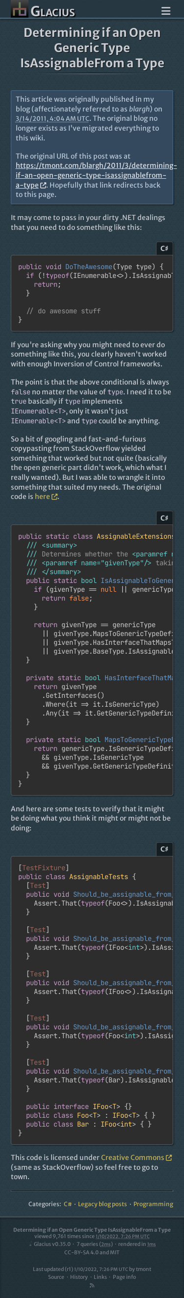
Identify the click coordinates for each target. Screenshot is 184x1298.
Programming (153, 1204)
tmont (143, 1269)
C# (68, 1204)
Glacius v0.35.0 (49, 1244)
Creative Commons (136, 1157)
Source (56, 1277)
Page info (124, 1277)
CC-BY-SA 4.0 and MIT (92, 1252)
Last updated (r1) (80, 1269)
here (46, 496)
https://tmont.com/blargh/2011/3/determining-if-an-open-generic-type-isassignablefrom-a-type (96, 175)
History (79, 1277)
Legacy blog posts (102, 1204)
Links (100, 1277)
